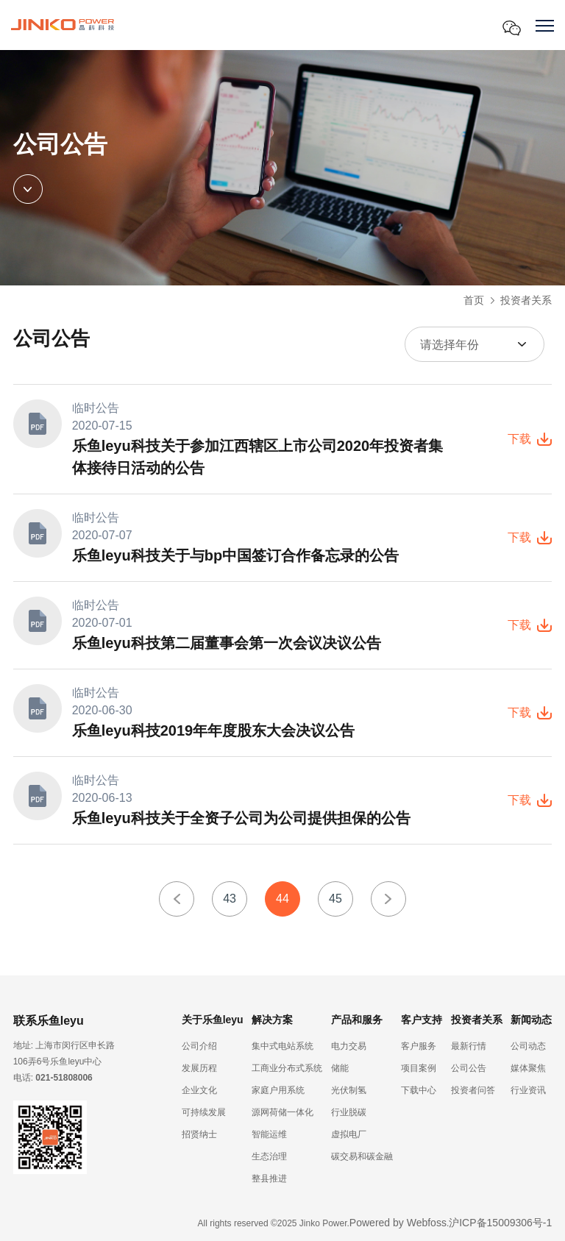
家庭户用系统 (278, 1090)
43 (229, 898)
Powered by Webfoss (398, 1222)
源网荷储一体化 (282, 1112)
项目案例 (418, 1068)
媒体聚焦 (528, 1068)
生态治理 (269, 1156)
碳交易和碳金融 (362, 1156)
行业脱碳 (348, 1112)
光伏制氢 (348, 1090)
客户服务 (418, 1046)
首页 (473, 300)
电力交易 (348, 1046)
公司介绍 (199, 1046)
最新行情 (468, 1046)
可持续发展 (204, 1112)
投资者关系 (526, 300)
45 (335, 898)
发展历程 (199, 1068)
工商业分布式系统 (287, 1068)
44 (282, 898)
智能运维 (269, 1134)
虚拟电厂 (348, 1134)
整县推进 (269, 1178)
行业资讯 (528, 1090)
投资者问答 (473, 1090)
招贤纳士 (199, 1134)
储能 (340, 1068)
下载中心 (418, 1090)
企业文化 (199, 1090)
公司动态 (528, 1046)
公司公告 (468, 1068)
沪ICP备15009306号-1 (500, 1222)
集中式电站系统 (282, 1046)
